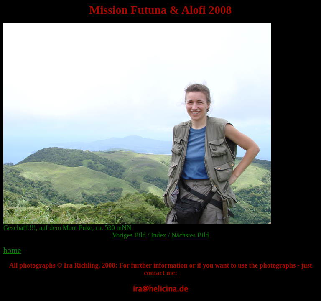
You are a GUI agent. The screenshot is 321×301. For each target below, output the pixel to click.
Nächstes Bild (190, 235)
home (12, 250)
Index (158, 235)
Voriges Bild (129, 235)
